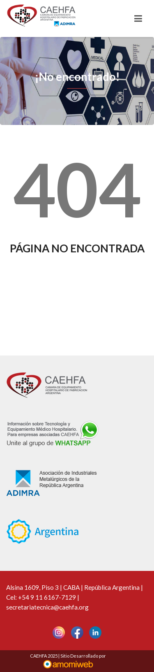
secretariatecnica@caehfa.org (47, 607)
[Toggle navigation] (138, 18)
